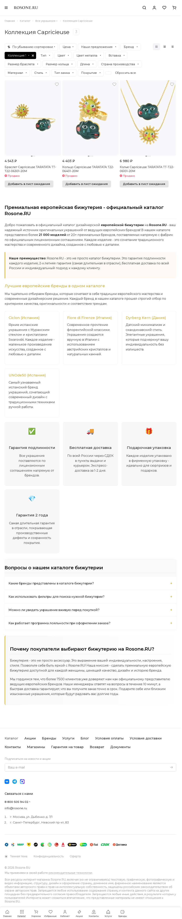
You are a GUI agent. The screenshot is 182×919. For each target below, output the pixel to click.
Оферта (75, 856)
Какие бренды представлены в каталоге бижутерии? (51, 583)
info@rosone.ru (16, 808)
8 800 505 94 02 (16, 802)
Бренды (49, 739)
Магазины (36, 747)
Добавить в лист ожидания (29, 184)
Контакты (13, 747)
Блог (85, 739)
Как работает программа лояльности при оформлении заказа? (60, 623)
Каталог (11, 739)
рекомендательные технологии (70, 873)
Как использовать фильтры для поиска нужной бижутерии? (57, 597)
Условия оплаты (109, 739)
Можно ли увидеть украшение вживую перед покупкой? (54, 610)
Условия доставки (146, 739)
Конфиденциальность (48, 856)
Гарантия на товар (67, 747)
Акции (30, 739)
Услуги (68, 739)
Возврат (97, 747)
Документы (120, 747)
